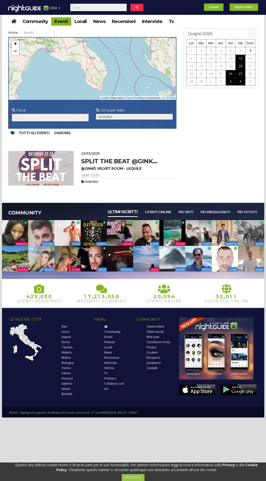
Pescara (67, 378)
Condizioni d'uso (158, 342)
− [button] (15, 51)
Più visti (185, 212)
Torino (66, 368)
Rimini (66, 389)
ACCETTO (133, 477)
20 (240, 66)
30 (201, 81)
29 (191, 81)
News (99, 21)
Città (52, 9)
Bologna (67, 363)
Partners (110, 378)
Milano (66, 358)
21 (250, 66)
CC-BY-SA (168, 97)
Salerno (67, 383)
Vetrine (109, 368)
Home (13, 32)
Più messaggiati (215, 212)
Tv (171, 21)
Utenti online (158, 212)
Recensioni (124, 21)
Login (213, 7)
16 (201, 66)
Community (35, 21)
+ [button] (15, 44)
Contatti (152, 368)
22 (191, 74)
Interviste (152, 21)
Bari (64, 326)
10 (211, 58)
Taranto (67, 347)
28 (250, 74)
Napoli (66, 337)
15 (191, 66)
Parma (66, 373)
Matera (67, 352)
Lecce (66, 332)
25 (220, 74)
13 (240, 58)
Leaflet (105, 97)
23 (201, 74)
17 (211, 66)
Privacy (151, 347)
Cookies (152, 352)
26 (230, 74)
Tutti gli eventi (34, 132)
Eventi (61, 21)
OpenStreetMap (135, 97)
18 (220, 66)
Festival (109, 342)
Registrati (244, 7)
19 (230, 66)
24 (211, 74)
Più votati (247, 212)
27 (240, 74)
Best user (153, 337)
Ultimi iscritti (123, 211)
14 (250, 58)
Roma (66, 342)
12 (230, 58)
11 (220, 58)
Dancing (62, 132)
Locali (80, 21)
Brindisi (67, 394)
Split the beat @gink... (119, 161)
